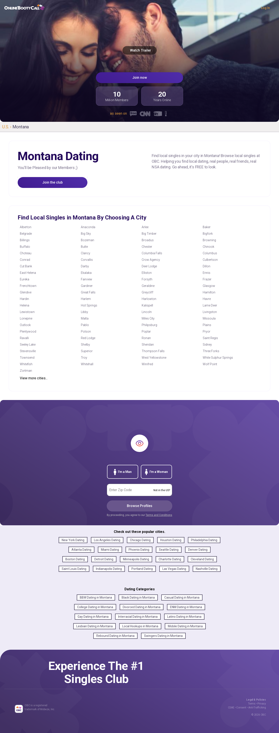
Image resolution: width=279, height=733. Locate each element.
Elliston (147, 272)
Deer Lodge (149, 266)
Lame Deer (210, 305)
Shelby (85, 344)
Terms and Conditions (159, 515)
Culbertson (210, 259)
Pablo (85, 325)
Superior (87, 351)
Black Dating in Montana (138, 597)
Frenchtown (28, 286)
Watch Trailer (139, 50)
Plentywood (28, 331)
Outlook (25, 325)
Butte (84, 246)
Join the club (52, 182)
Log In (265, 8)
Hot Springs (89, 305)
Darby (85, 266)
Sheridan (148, 344)
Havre (207, 299)
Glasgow (209, 286)
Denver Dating (198, 549)
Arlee (145, 227)
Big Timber (149, 233)
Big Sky (86, 233)
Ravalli (24, 338)
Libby (84, 312)
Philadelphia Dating (204, 540)
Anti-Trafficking (257, 707)
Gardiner (87, 286)
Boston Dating (75, 559)
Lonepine (26, 318)
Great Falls (88, 292)
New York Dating (73, 540)
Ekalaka (86, 272)
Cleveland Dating (202, 559)
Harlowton (149, 299)
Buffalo (25, 246)
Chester (147, 246)
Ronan (146, 338)
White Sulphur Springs (218, 357)
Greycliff (147, 292)
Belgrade (26, 233)
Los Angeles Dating (107, 540)
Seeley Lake (28, 344)
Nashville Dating (207, 569)
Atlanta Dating (81, 549)
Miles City (148, 318)
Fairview (86, 279)
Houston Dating (170, 540)
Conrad (25, 259)
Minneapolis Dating (136, 559)
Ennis (206, 272)
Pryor (206, 331)
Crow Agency (151, 259)
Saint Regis (210, 338)
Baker (207, 227)
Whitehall (87, 364)
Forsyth (147, 279)
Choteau (25, 253)
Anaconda (88, 227)
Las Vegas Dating (174, 569)
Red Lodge (88, 338)
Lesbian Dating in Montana (94, 626)
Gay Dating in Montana (93, 616)
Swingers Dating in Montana (163, 636)
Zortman (26, 370)
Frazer (207, 279)
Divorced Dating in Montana (141, 607)
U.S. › (7, 126)
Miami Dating (110, 549)
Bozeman (87, 240)
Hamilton (209, 292)
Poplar (146, 331)
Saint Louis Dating (74, 569)
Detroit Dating (103, 559)
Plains (207, 325)
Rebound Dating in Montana (115, 636)
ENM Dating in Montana (186, 607)
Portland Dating (142, 569)
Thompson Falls (153, 351)
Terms (251, 703)
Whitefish (26, 364)
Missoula (209, 318)
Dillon (206, 266)
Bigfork (208, 233)
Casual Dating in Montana (181, 597)
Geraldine (148, 286)
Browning (209, 240)
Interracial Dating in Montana (138, 616)
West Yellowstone (154, 357)
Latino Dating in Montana (184, 616)
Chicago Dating (140, 540)
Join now (139, 77)
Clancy (85, 253)
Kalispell (147, 305)
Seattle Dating (169, 549)
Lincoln (147, 312)
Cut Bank (26, 266)
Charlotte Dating (170, 559)
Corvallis (87, 259)
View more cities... (34, 378)
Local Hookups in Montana (140, 626)
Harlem (86, 299)
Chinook (208, 246)
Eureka (24, 279)
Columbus (210, 253)
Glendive (25, 292)
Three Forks (211, 351)
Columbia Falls (152, 253)
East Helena (28, 272)
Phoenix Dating (139, 549)
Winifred (147, 364)
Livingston (210, 312)
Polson (86, 331)
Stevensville (28, 351)
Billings (25, 240)
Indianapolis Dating (109, 569)
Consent (241, 707)
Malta (84, 318)
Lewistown (27, 312)
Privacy (261, 703)
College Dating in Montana (95, 607)
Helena (24, 305)
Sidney (207, 344)
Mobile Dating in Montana (185, 626)
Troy (84, 357)
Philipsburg (149, 325)
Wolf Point (210, 364)
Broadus (148, 240)
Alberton (25, 227)
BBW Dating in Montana (96, 597)
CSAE (231, 707)
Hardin (24, 299)
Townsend (27, 357)
